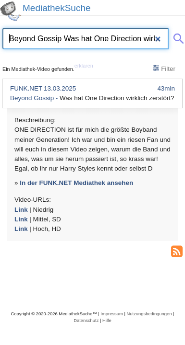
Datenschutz (86, 320)
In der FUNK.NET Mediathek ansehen (76, 182)
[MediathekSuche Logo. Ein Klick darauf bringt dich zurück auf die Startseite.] (10, 11)
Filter (164, 68)
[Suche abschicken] (177, 37)
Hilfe (106, 320)
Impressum (111, 313)
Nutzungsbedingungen (149, 313)
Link (21, 209)
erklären (83, 66)
